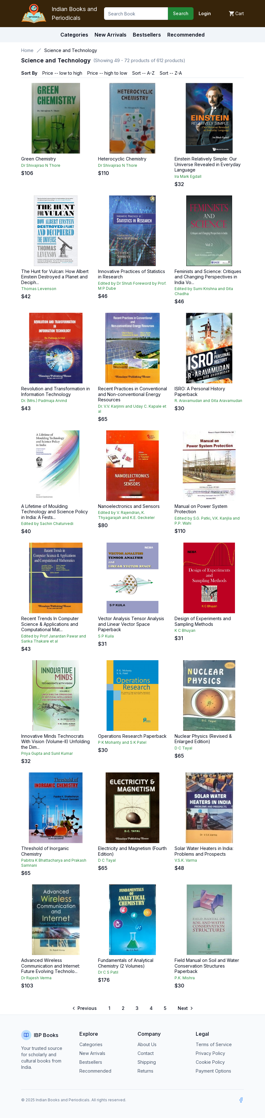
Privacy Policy (210, 1053)
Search (180, 13)
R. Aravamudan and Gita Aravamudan (208, 400)
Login (205, 13)
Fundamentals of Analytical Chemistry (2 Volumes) (125, 963)
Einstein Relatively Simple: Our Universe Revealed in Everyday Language (208, 164)
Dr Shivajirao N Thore (40, 165)
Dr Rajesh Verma (36, 977)
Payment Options (213, 1071)
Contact (146, 1053)
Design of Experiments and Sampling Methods (203, 621)
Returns (145, 1071)
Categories (74, 35)
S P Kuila (106, 636)
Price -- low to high (62, 73)
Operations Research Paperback (132, 736)
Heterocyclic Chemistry (122, 158)
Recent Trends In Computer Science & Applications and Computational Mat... (50, 624)
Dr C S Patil (108, 972)
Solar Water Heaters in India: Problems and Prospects (204, 851)
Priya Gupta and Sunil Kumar (47, 753)
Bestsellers (90, 1062)
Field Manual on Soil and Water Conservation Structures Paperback (207, 966)
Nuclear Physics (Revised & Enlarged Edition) (203, 738)
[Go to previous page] (85, 1008)
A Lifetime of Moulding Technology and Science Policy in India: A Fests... (54, 512)
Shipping (147, 1062)
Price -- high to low (107, 73)
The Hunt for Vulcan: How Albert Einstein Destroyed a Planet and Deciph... (55, 277)
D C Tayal (183, 748)
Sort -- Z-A (171, 73)
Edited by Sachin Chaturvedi (47, 523)
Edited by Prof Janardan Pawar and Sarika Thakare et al (53, 638)
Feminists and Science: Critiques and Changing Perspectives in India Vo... (208, 277)
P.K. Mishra (185, 977)
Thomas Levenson (38, 288)
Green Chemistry (38, 158)
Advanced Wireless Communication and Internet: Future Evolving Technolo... (50, 966)
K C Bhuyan (185, 630)
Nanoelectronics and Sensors (129, 506)
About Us (147, 1044)
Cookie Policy (210, 1062)
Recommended (95, 1071)
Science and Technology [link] (70, 50)
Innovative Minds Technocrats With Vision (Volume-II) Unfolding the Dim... (55, 741)
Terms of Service (214, 1044)
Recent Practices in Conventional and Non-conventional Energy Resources (132, 394)
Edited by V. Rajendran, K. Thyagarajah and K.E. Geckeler (126, 515)
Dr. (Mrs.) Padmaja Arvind (44, 400)
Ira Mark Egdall (188, 176)
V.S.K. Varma (186, 860)
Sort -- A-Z (143, 73)
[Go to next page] (185, 1008)
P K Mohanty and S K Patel (122, 742)
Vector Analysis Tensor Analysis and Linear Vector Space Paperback (131, 624)
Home (27, 50)
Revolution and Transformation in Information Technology (55, 391)
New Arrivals (92, 1053)
